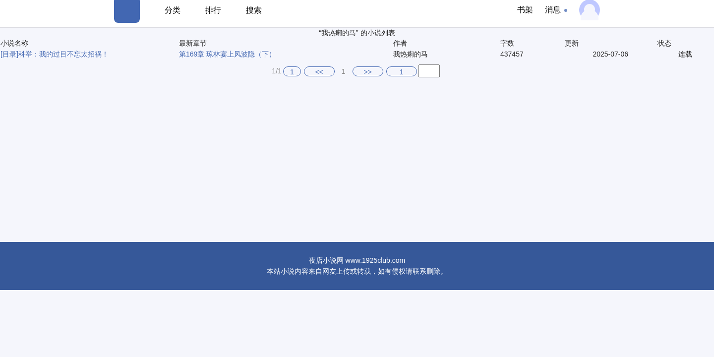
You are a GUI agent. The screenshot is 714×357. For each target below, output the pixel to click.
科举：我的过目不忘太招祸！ (63, 54)
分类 (172, 10)
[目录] (9, 54)
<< (319, 72)
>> (367, 72)
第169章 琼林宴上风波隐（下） (227, 54)
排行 (213, 10)
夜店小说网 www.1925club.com (357, 260)
